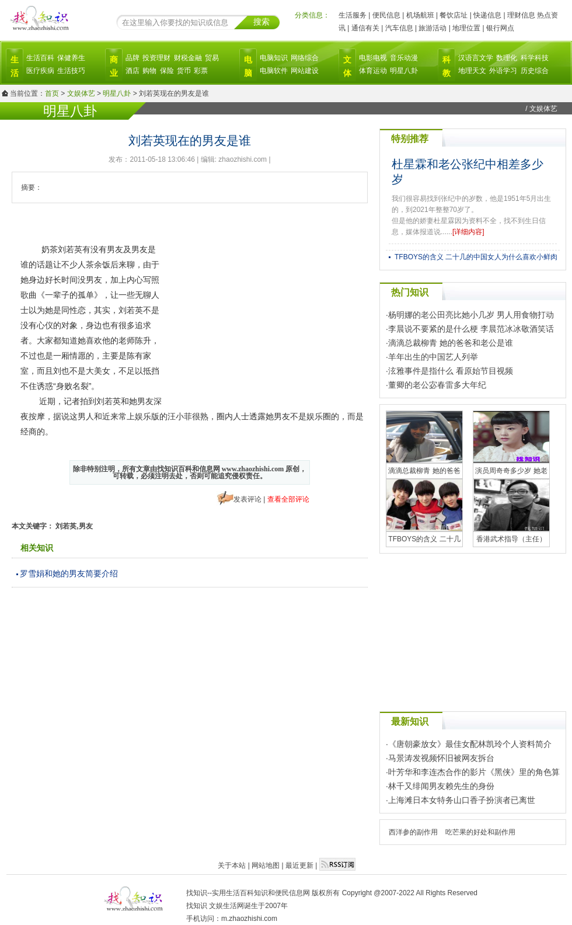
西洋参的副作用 (413, 832)
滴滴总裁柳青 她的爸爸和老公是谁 (450, 342)
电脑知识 (274, 58)
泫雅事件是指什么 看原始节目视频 (450, 370)
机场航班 (420, 15)
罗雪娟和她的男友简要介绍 (69, 573)
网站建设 (305, 71)
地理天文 (472, 71)
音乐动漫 (404, 58)
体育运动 (373, 71)
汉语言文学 (475, 58)
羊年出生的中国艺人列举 (433, 356)
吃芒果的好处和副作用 (480, 832)
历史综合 (535, 71)
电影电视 (373, 58)
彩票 (201, 71)
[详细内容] (468, 232)
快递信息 (487, 15)
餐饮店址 (454, 15)
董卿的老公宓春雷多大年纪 (437, 385)
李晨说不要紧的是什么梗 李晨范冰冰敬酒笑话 (471, 328)
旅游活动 (432, 28)
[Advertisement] (280, 323)
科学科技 (535, 58)
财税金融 (188, 58)
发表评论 (247, 499)
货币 (184, 71)
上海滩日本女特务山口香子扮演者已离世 (461, 800)
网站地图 (266, 865)
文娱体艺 (81, 93)
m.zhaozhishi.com (249, 918)
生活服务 (353, 15)
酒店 (132, 71)
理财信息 (521, 15)
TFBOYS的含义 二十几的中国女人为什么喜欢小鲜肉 (476, 257)
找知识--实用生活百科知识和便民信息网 (248, 893)
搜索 (261, 21)
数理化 (506, 58)
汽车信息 (399, 28)
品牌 (132, 58)
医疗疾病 (40, 71)
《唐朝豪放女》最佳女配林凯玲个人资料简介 (470, 744)
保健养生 (71, 58)
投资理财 (156, 58)
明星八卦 (404, 71)
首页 (52, 93)
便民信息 (386, 15)
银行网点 (500, 28)
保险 (167, 71)
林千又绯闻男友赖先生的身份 (441, 786)
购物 (149, 71)
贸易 (212, 58)
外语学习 (503, 71)
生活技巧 (71, 71)
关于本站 (232, 865)
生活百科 (40, 58)
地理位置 (466, 28)
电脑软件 (274, 71)
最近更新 (299, 865)
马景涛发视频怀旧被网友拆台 (441, 758)
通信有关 (365, 28)
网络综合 (305, 58)
